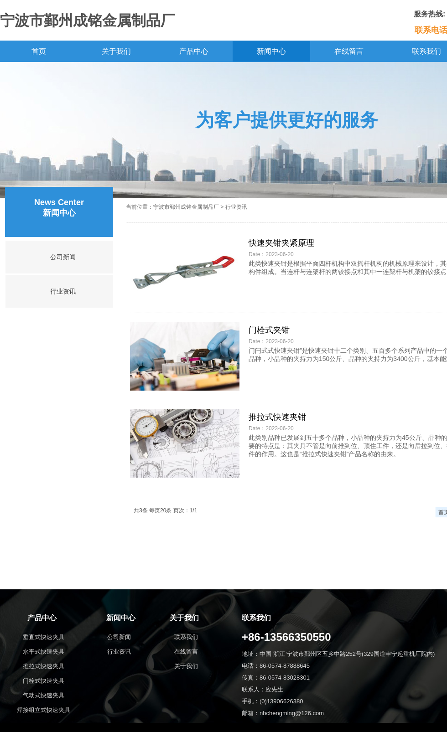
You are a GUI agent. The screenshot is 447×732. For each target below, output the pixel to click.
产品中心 (193, 51)
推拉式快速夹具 (43, 666)
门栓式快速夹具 (43, 680)
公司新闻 (63, 257)
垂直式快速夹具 (43, 637)
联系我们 (186, 637)
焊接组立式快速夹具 (43, 709)
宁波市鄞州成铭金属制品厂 (186, 207)
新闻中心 (271, 51)
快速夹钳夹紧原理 (281, 242)
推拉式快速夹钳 (277, 417)
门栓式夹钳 (269, 330)
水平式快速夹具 (43, 651)
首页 (38, 51)
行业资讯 (63, 291)
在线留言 (349, 51)
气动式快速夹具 (43, 695)
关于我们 (116, 51)
